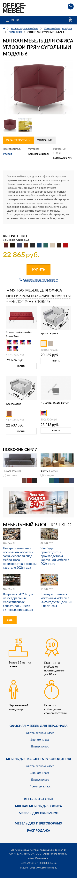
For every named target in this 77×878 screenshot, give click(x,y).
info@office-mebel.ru (38, 858)
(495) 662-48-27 (29, 863)
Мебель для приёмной (38, 813)
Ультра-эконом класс (40, 733)
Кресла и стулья (38, 799)
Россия (7, 154)
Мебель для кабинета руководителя (38, 759)
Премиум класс (39, 786)
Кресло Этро (13, 404)
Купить (38, 269)
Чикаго (7, 471)
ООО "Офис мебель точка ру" (52, 853)
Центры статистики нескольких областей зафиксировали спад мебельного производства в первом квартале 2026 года (19, 558)
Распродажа (38, 830)
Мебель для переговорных (38, 823)
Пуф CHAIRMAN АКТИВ (55, 403)
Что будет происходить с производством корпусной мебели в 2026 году (55, 556)
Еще (9, 619)
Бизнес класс (40, 746)
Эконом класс (39, 739)
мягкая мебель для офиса (38, 806)
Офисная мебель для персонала (38, 725)
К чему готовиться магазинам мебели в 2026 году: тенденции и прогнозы (56, 600)
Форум (44, 471)
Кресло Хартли (49, 333)
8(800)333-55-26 (48, 863)
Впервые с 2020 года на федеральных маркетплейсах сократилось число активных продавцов (18, 602)
